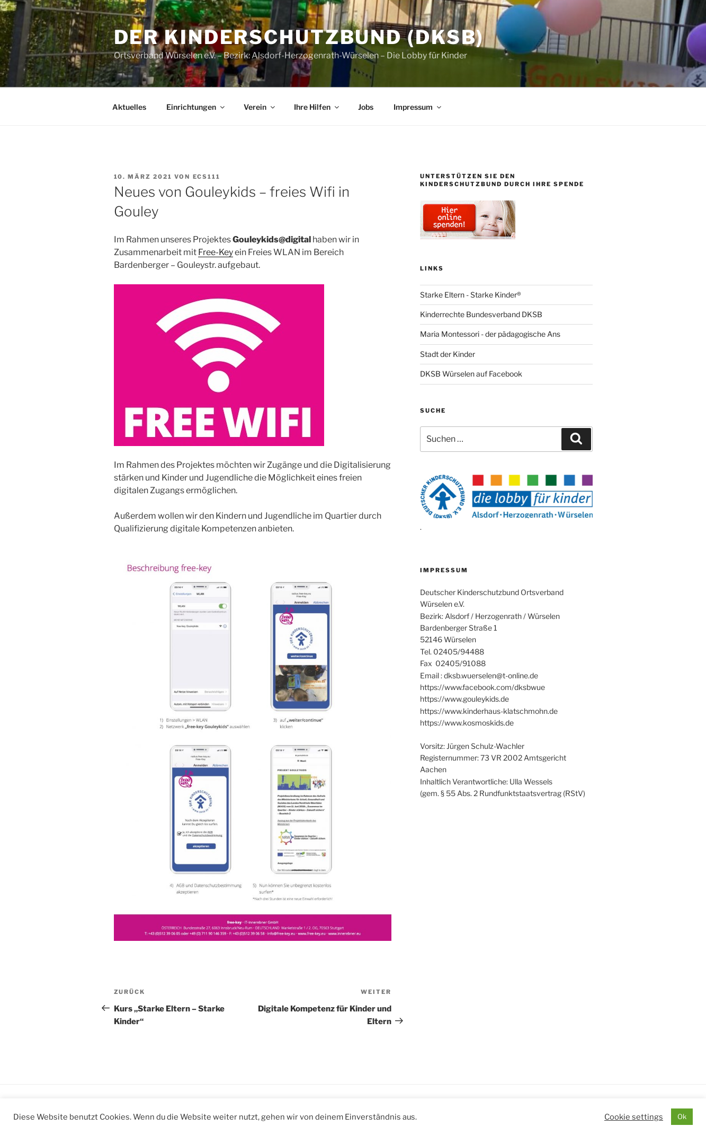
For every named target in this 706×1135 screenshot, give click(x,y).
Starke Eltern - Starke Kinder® (470, 294)
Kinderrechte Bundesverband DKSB (481, 314)
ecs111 (207, 176)
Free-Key (215, 252)
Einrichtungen (196, 106)
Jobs (365, 106)
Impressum (418, 106)
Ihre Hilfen (317, 106)
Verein (260, 106)
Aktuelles (129, 106)
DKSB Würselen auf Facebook (471, 373)
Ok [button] (681, 1116)
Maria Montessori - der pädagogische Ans (490, 333)
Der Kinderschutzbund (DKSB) (299, 37)
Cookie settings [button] (633, 1117)
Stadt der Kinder (447, 354)
